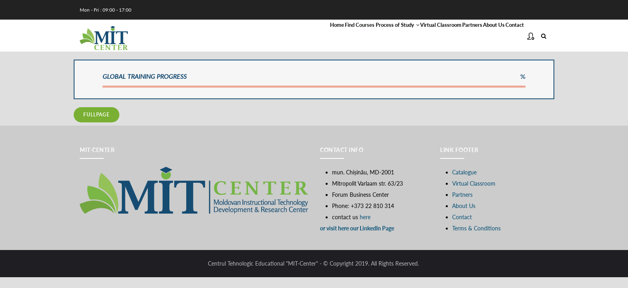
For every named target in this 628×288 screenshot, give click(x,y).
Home (246, 36)
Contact (508, 36)
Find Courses (282, 36)
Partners (441, 36)
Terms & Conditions (476, 229)
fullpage (96, 117)
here (365, 218)
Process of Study (335, 36)
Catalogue (464, 173)
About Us (475, 36)
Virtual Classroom (395, 36)
